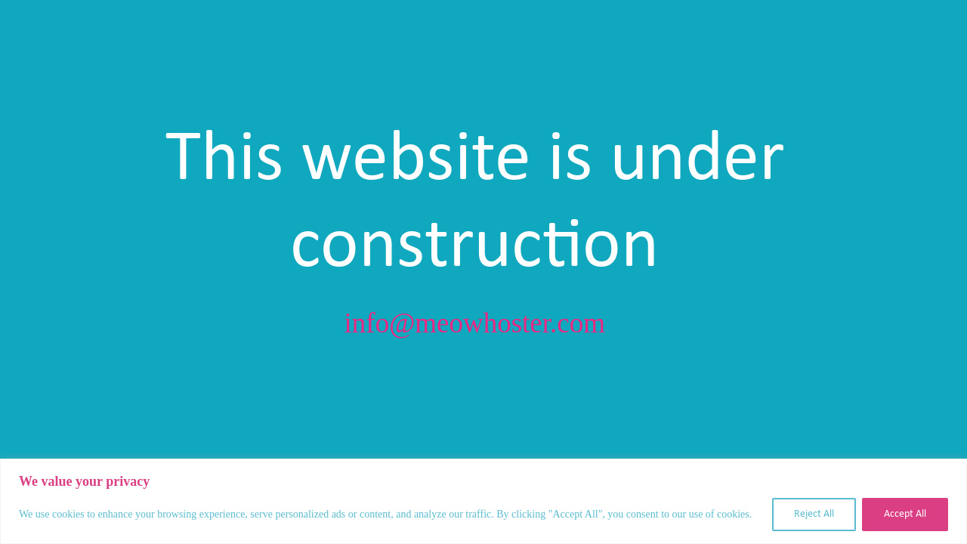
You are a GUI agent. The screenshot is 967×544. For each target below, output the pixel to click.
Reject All (814, 514)
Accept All (905, 514)
